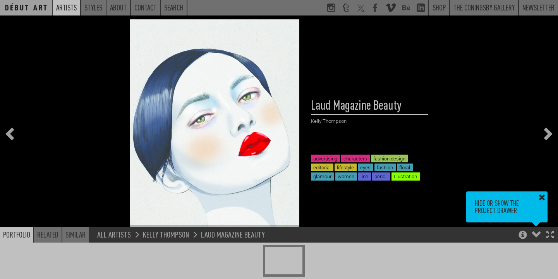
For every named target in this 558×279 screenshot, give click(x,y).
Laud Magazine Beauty (233, 234)
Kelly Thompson (166, 234)
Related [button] (47, 234)
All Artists (114, 234)
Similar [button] (75, 234)
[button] (550, 235)
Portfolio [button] (16, 234)
